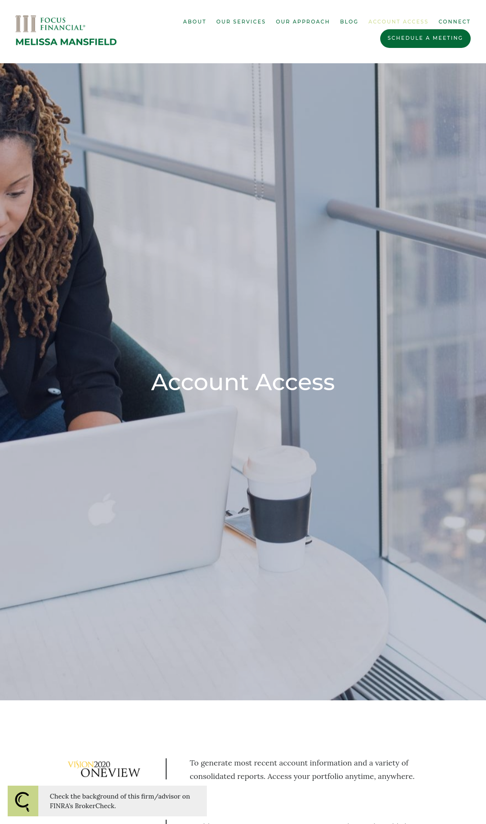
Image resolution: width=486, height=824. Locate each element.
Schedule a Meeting (425, 38)
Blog (349, 22)
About (194, 22)
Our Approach (303, 22)
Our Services (241, 22)
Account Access (399, 22)
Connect (455, 22)
